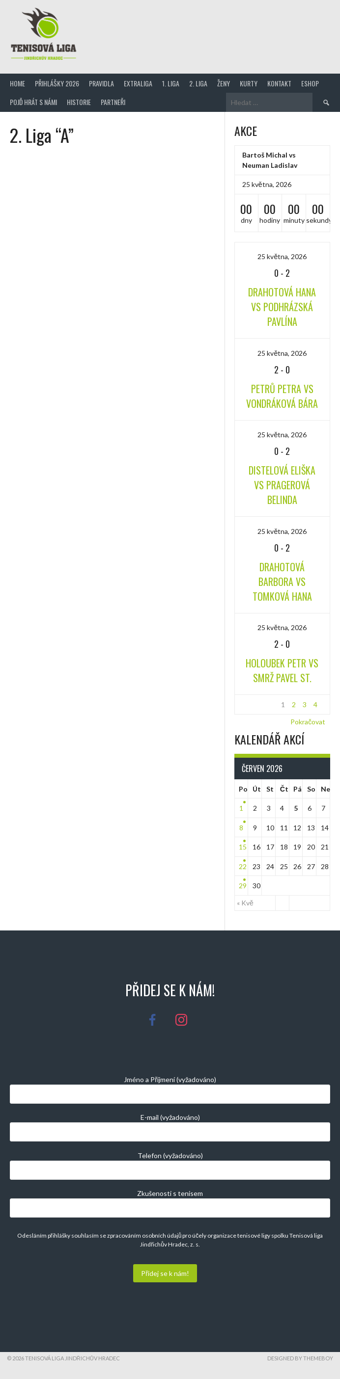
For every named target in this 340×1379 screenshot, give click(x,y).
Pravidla (101, 83)
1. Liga (170, 83)
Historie (79, 102)
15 (243, 847)
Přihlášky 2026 (57, 83)
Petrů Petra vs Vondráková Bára (282, 396)
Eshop (310, 83)
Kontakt (279, 83)
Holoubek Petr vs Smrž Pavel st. (282, 670)
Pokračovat (307, 721)
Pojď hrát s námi (33, 102)
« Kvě (245, 903)
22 (243, 866)
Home (17, 83)
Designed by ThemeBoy (300, 1358)
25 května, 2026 (282, 256)
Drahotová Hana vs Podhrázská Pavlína (282, 307)
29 (243, 885)
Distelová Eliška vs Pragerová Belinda (282, 485)
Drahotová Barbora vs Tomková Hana (282, 581)
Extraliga (138, 83)
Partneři (113, 102)
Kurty (248, 83)
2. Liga (198, 83)
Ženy (223, 83)
